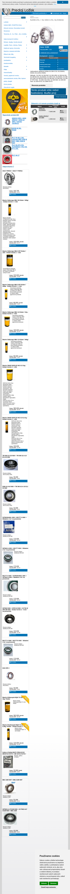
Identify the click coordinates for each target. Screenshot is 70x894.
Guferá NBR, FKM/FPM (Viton (13, 25)
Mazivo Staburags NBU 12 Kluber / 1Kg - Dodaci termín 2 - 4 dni (15, 312)
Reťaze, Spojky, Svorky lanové (13, 42)
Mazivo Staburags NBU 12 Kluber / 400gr (15, 339)
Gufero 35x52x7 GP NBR (44, 116)
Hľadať (23, 17)
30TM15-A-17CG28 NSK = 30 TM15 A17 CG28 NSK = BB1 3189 (14, 810)
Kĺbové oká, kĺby (9, 54)
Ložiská (15, 22)
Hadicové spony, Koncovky (15, 48)
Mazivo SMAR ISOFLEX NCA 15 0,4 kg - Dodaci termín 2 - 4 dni (15, 418)
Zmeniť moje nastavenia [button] (48, 887)
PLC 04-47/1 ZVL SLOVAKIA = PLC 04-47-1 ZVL (19, 146)
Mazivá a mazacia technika (15, 51)
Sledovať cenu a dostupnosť (48, 53)
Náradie (15, 66)
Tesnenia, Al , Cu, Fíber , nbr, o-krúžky (15, 34)
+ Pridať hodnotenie (60, 97)
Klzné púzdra (8, 84)
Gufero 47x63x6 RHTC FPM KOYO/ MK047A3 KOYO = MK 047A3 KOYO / (14, 753)
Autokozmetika (8, 63)
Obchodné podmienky (40, 13)
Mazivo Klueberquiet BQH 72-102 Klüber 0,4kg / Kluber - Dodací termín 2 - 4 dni (15, 725)
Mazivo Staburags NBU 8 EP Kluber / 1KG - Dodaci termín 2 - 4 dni (14, 251)
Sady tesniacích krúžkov (11, 39)
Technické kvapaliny (15, 57)
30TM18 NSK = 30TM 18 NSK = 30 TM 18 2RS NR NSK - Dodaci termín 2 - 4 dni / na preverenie (15, 609)
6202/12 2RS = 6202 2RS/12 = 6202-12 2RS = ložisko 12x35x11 (19, 120)
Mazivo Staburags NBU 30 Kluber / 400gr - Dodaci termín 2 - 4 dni (15, 201)
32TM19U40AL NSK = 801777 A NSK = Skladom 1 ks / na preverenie (14, 518)
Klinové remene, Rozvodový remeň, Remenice (14, 29)
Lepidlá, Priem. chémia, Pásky (15, 45)
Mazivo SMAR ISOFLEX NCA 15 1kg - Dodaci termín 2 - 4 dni (14, 366)
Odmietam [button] (53, 883)
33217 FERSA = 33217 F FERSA (12, 171)
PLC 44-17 (15, 155)
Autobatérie (15, 60)
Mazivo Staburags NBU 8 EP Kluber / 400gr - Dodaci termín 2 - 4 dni (14, 285)
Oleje (15, 69)
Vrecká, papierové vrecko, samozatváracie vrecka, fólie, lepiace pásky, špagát (15, 78)
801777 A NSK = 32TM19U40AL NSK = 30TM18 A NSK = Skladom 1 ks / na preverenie (14, 577)
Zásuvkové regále (9, 87)
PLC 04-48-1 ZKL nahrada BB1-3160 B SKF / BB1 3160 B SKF (19, 140)
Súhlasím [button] (44, 883)
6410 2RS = (6, 668)
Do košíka (13, 194)
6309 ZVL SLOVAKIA (42, 109)
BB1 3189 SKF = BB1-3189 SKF (12, 780)
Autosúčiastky (8, 72)
